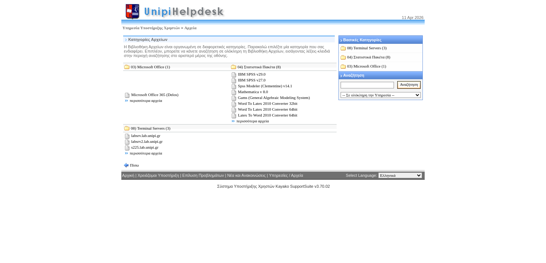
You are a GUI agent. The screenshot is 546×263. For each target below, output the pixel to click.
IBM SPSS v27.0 (252, 80)
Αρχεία (190, 28)
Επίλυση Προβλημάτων (203, 175)
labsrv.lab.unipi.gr (145, 135)
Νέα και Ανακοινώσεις (246, 175)
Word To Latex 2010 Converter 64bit (267, 109)
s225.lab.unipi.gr (144, 147)
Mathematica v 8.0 (253, 91)
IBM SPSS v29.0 (252, 74)
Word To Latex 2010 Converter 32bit (267, 103)
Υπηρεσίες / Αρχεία (286, 175)
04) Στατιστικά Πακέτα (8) (259, 67)
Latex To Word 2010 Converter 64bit (267, 115)
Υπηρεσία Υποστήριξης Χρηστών (151, 28)
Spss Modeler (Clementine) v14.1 (265, 86)
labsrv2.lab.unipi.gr (147, 141)
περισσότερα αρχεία (146, 100)
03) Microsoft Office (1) (150, 67)
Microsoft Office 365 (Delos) (154, 94)
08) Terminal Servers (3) (150, 128)
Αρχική (128, 175)
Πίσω (134, 165)
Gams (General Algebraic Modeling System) (274, 97)
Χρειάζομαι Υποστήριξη (158, 175)
